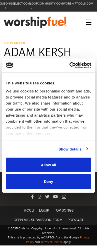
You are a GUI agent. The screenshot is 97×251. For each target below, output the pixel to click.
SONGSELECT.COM (17, 3)
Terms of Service (51, 242)
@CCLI (29, 210)
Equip (44, 210)
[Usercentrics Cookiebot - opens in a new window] (69, 65)
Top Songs (64, 210)
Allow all (48, 165)
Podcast (76, 220)
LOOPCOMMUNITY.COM (46, 3)
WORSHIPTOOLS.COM (78, 3)
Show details (70, 149)
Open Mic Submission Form (38, 220)
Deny (48, 181)
